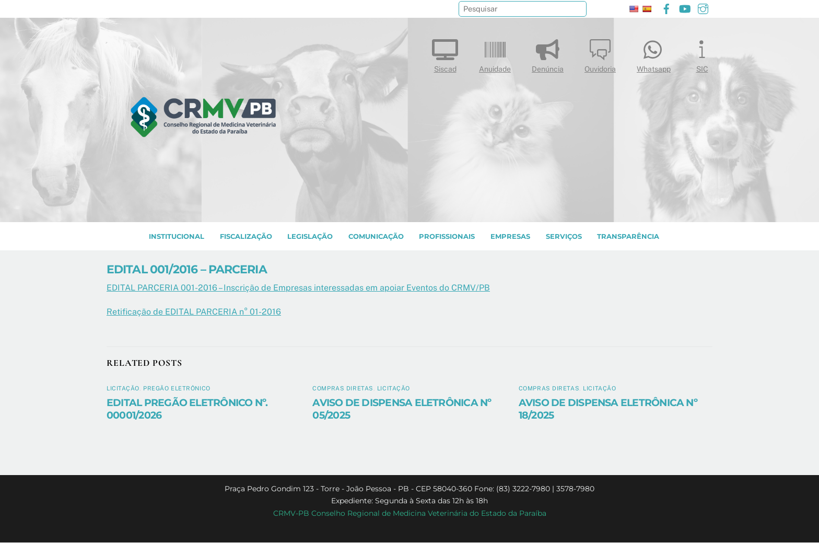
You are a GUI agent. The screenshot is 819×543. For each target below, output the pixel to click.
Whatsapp (654, 53)
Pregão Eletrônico (176, 388)
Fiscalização (246, 237)
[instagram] (703, 7)
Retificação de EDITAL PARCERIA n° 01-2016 (194, 312)
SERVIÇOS (564, 237)
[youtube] (685, 7)
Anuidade (495, 53)
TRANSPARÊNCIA (628, 237)
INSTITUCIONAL (176, 237)
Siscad (445, 53)
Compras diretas (342, 388)
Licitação (123, 388)
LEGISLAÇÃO (310, 237)
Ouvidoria (600, 53)
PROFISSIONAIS (447, 237)
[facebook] (666, 7)
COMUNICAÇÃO (376, 237)
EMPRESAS (510, 237)
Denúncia (548, 53)
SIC (702, 53)
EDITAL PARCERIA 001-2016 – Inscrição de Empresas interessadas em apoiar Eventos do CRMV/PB (298, 288)
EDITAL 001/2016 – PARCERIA (187, 269)
